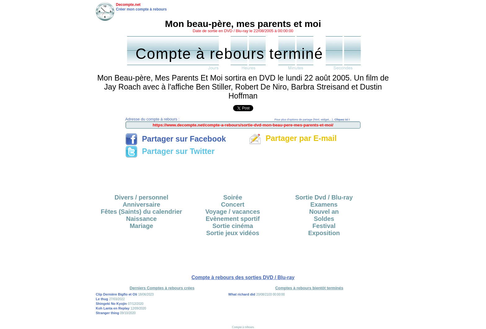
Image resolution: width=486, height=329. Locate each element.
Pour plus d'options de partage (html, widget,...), (312, 119)
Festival (323, 225)
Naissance (141, 218)
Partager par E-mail (293, 138)
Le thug (102, 299)
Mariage (141, 225)
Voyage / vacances (232, 211)
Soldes (324, 218)
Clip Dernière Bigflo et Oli (116, 294)
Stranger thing (108, 313)
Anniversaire (141, 204)
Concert (233, 204)
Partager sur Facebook (175, 138)
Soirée (232, 197)
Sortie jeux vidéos (232, 233)
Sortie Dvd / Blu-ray (324, 197)
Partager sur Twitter (169, 151)
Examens (324, 204)
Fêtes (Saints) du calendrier (141, 211)
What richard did (241, 294)
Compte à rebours (243, 327)
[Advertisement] (243, 174)
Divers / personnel (141, 197)
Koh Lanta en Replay (113, 308)
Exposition (324, 233)
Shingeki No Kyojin (111, 303)
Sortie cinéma (232, 225)
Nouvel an (324, 211)
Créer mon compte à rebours (141, 9)
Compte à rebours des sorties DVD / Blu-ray (243, 277)
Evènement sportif (233, 218)
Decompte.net (128, 4)
